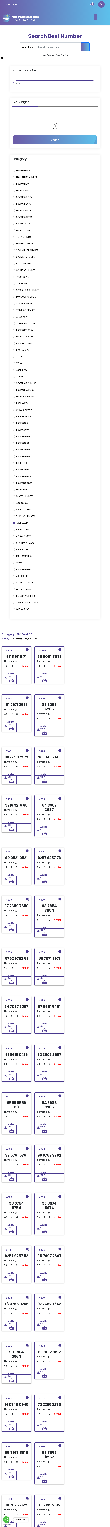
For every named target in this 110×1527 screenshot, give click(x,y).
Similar (19, 670)
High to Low (31, 638)
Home (59, 1466)
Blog (59, 1480)
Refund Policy (16, 1492)
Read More (15, 1476)
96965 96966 (12, 4)
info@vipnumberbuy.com (73, 1500)
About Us (61, 1471)
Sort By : (6, 638)
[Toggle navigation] (106, 17)
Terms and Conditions (20, 1501)
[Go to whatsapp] (6, 1519)
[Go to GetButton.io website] (6, 1524)
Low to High (17, 638)
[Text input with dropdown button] (58, 46)
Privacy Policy (16, 1496)
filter (3, 58)
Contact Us (62, 1476)
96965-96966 (68, 1505)
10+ (15, 1340)
